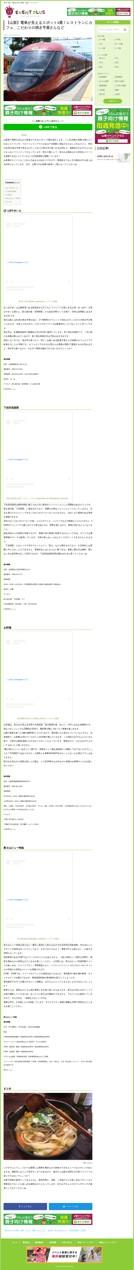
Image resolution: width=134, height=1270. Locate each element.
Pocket (24, 135)
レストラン (41, 1230)
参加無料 (102, 77)
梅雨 (116, 90)
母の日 (101, 94)
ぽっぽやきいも (11, 188)
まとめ (8, 202)
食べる (101, 58)
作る (100, 62)
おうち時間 (102, 81)
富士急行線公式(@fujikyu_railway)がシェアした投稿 (38, 939)
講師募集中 (41, 1242)
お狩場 (8, 195)
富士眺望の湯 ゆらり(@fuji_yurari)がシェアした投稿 (38, 718)
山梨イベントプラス (26, 11)
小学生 (117, 39)
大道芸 (101, 90)
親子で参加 (118, 81)
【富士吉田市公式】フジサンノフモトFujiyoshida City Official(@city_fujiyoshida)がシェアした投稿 (45, 498)
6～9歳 (101, 39)
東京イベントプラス (81, 1242)
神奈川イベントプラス (101, 1242)
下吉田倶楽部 (10, 191)
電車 (34, 1230)
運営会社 (30, 1242)
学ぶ (116, 58)
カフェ (28, 1230)
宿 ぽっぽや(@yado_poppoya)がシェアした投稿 (38, 301)
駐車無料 (117, 77)
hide (17, 183)
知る (116, 62)
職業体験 (102, 86)
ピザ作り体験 (119, 86)
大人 (100, 44)
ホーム (21, 1242)
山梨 (22, 1230)
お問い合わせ (65, 1242)
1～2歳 (101, 48)
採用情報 (52, 1242)
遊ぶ (100, 67)
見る (116, 67)
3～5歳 (117, 48)
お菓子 (117, 94)
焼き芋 (50, 1230)
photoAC (89, 1162)
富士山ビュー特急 (12, 198)
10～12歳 (118, 44)
